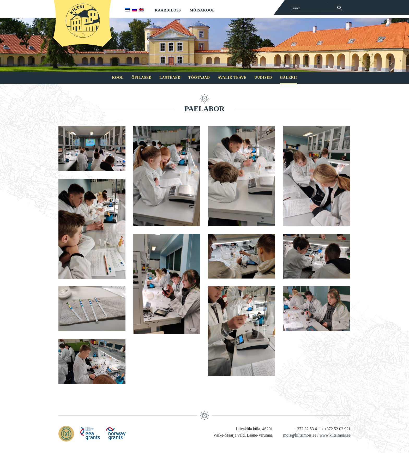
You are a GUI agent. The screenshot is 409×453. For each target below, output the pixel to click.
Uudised (263, 78)
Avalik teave (232, 78)
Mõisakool (202, 10)
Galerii (288, 78)
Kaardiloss (168, 10)
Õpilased (141, 78)
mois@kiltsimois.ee (299, 435)
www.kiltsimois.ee (335, 435)
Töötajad (199, 78)
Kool (118, 78)
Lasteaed (170, 78)
